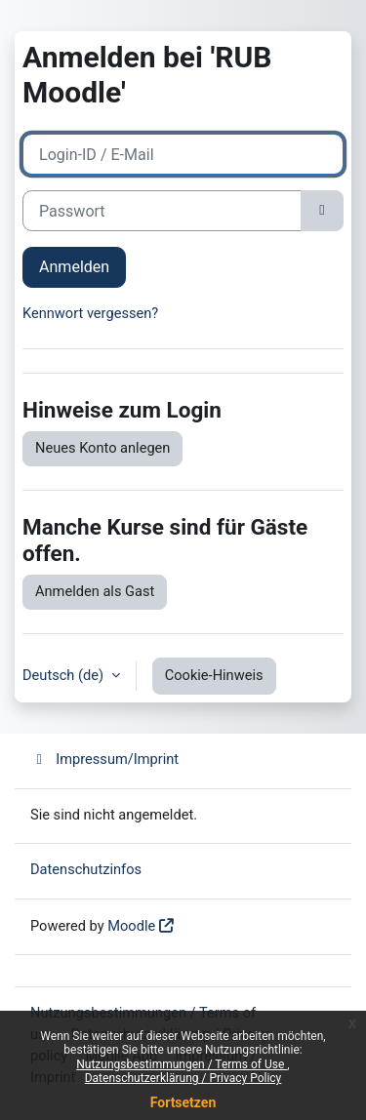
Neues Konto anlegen (102, 448)
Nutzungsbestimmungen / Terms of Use (181, 1064)
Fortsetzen (183, 1102)
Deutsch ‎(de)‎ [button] (64, 675)
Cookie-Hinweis (214, 675)
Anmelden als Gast (94, 591)
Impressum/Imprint (104, 759)
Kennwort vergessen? (90, 313)
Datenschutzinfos (86, 869)
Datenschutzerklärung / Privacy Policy (183, 1078)
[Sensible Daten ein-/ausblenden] (322, 210)
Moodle (131, 926)
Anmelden (74, 267)
